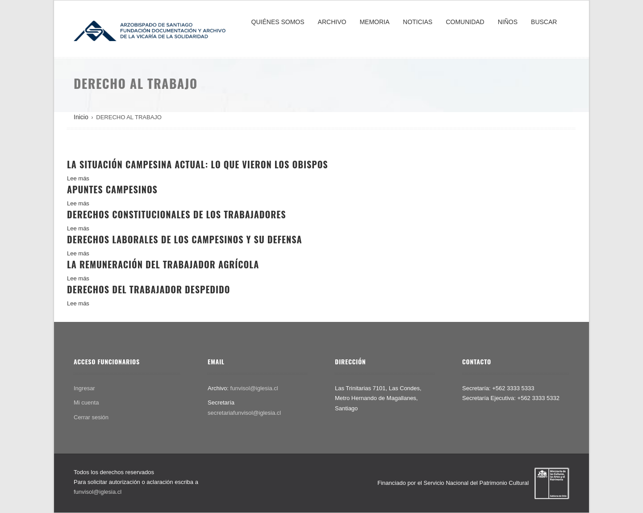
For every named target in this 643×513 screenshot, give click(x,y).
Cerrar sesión (91, 417)
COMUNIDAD (465, 21)
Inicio (81, 117)
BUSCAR (544, 21)
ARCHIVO (332, 21)
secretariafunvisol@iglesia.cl (244, 412)
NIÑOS (508, 21)
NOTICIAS (417, 21)
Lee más (78, 178)
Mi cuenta (86, 402)
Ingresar (84, 388)
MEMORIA (374, 21)
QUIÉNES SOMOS (278, 21)
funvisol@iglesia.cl (254, 388)
